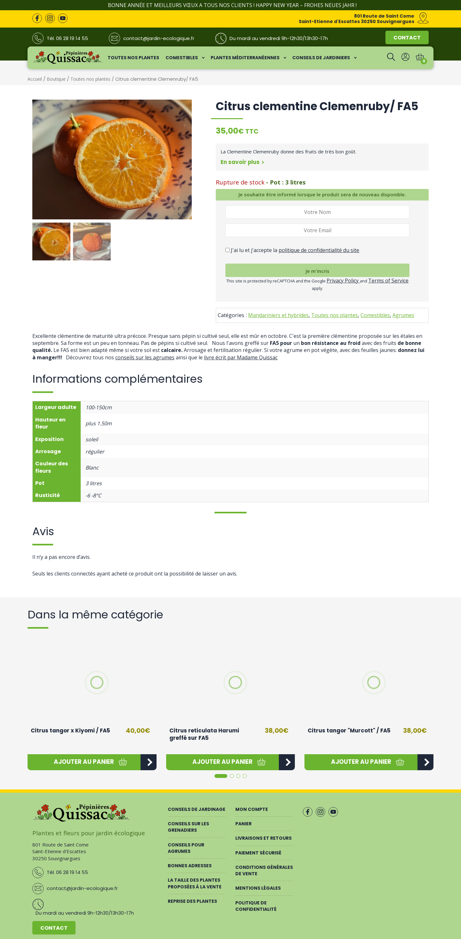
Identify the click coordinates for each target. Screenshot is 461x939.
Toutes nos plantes (90, 79)
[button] (84, 762)
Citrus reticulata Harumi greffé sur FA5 (204, 734)
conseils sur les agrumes (144, 357)
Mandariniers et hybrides (278, 315)
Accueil (35, 79)
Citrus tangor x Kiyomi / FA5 (70, 730)
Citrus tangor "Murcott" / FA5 (349, 730)
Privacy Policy (343, 280)
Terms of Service (388, 280)
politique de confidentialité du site (319, 250)
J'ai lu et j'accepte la (292, 250)
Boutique (56, 79)
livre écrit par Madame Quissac (241, 357)
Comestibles (375, 315)
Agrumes (403, 315)
